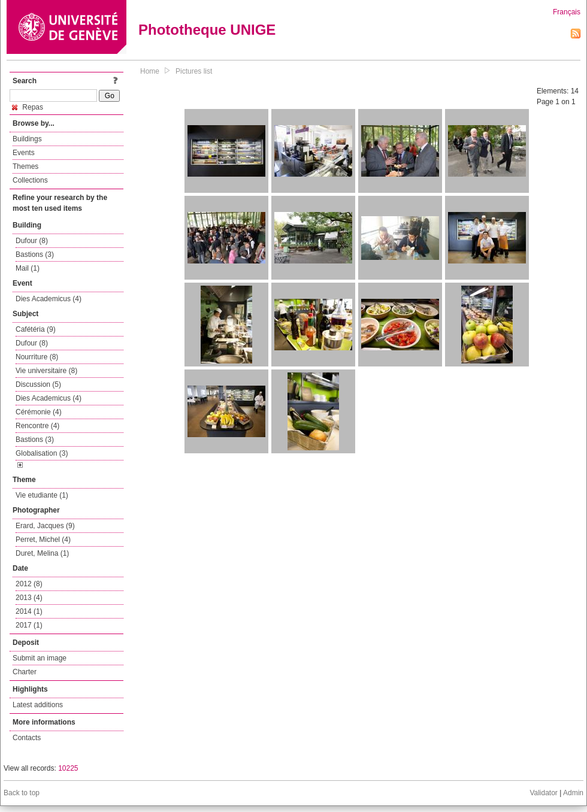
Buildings (27, 139)
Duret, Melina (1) (42, 553)
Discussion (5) (38, 384)
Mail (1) (28, 268)
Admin (573, 793)
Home (149, 71)
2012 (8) (29, 584)
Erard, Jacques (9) (45, 526)
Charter (25, 672)
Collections (30, 180)
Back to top (22, 793)
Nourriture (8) (37, 357)
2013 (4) (29, 597)
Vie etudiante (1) (42, 495)
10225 (68, 768)
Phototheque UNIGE (207, 30)
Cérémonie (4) (39, 412)
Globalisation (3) (42, 453)
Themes (25, 166)
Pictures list (194, 71)
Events (24, 153)
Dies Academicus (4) (48, 299)
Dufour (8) (32, 241)
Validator (543, 793)
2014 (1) (29, 611)
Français (566, 12)
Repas (27, 107)
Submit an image (39, 658)
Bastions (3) (35, 254)
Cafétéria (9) (36, 329)
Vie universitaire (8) (46, 370)
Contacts (27, 738)
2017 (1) (29, 625)
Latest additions (38, 705)
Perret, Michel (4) (43, 539)
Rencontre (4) (37, 426)
